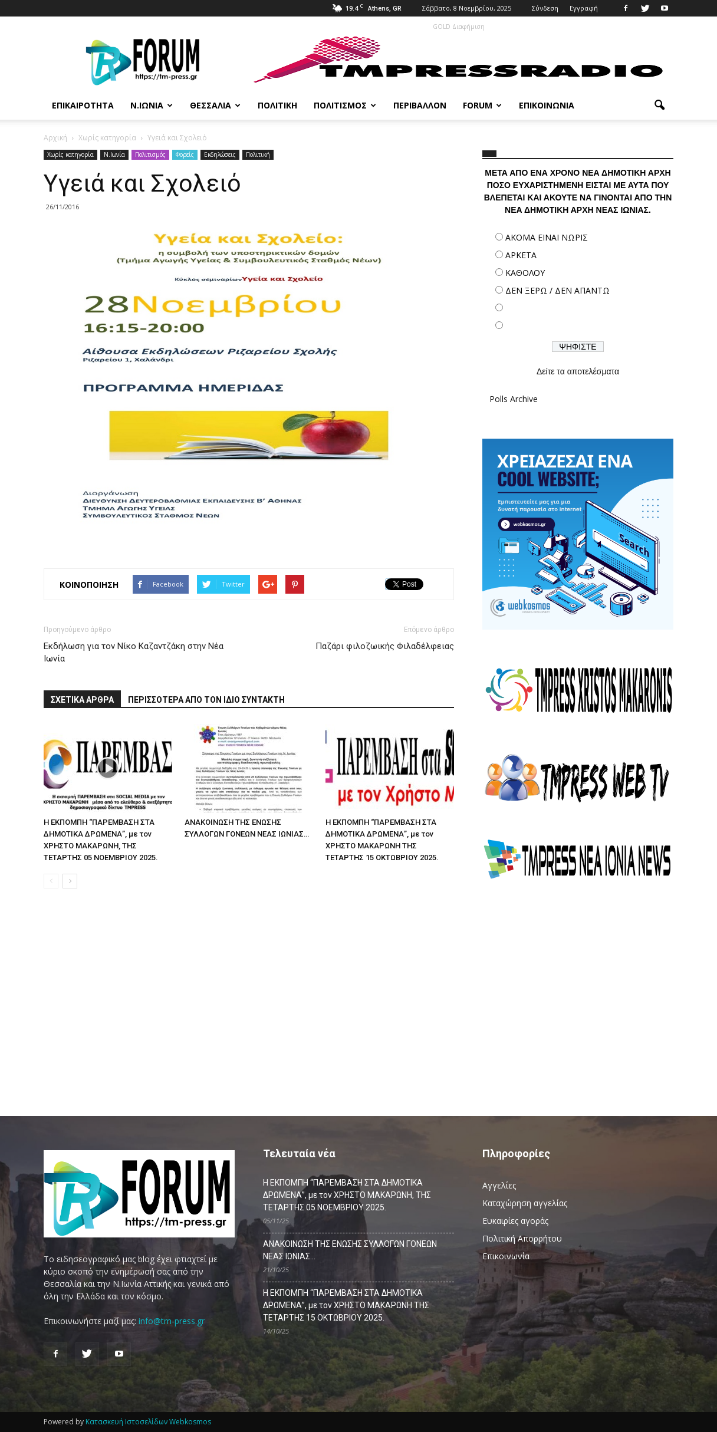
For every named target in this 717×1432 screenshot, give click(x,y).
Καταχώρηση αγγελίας (524, 1203)
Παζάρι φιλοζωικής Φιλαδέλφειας (384, 646)
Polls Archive (513, 398)
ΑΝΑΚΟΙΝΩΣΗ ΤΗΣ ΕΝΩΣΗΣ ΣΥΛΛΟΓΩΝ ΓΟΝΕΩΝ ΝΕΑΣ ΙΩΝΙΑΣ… (350, 1250)
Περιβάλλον (419, 105)
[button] (659, 105)
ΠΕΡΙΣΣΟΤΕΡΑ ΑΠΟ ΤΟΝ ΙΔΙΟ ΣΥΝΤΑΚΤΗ (206, 700)
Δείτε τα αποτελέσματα (578, 371)
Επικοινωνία (546, 105)
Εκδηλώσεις (220, 154)
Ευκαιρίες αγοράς (515, 1220)
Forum (482, 105)
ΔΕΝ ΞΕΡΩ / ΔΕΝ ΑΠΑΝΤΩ (557, 290)
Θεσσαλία (215, 105)
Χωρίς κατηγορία (70, 154)
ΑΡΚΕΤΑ (521, 255)
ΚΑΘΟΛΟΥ (525, 272)
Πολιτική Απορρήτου (522, 1238)
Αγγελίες (499, 1185)
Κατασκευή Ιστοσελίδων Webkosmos (148, 1422)
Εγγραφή (584, 8)
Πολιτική (277, 105)
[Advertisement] (577, 992)
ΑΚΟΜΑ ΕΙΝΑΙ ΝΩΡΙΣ (546, 237)
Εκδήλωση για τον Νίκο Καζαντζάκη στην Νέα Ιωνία (133, 652)
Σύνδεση (545, 8)
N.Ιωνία (114, 154)
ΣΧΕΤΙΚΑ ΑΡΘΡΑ (82, 700)
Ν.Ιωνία (151, 105)
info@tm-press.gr (172, 1320)
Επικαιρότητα (83, 105)
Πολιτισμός (345, 105)
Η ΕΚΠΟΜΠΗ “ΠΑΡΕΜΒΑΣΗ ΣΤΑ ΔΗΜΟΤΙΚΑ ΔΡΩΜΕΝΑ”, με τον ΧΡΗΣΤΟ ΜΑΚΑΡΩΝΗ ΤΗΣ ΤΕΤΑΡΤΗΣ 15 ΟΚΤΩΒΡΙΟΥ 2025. (346, 1305)
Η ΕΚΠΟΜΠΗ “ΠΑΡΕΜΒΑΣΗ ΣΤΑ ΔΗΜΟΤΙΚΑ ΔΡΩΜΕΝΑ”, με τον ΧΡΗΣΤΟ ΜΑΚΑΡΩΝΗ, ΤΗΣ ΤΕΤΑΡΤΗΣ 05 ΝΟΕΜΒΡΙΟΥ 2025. (347, 1195)
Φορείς (185, 154)
